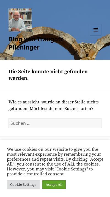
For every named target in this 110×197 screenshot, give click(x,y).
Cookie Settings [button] (23, 184)
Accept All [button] (54, 184)
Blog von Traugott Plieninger (36, 43)
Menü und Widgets (95, 35)
